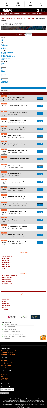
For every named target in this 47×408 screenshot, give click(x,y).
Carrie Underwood (7, 255)
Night (2, 39)
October (3, 74)
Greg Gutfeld (5, 298)
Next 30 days (4, 84)
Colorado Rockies (7, 277)
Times (3, 37)
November (4, 76)
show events (23, 248)
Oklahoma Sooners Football (8, 351)
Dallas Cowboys (6, 279)
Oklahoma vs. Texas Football (9, 354)
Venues (3, 50)
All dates (4, 78)
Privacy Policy (4, 378)
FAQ (2, 376)
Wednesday (4, 45)
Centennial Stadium (6, 55)
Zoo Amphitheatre (6, 367)
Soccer (3, 65)
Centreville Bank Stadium (8, 56)
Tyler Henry (5, 309)
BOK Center (4, 360)
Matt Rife (4, 307)
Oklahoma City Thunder (7, 352)
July (2, 70)
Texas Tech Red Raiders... (8, 289)
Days (2, 42)
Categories (4, 61)
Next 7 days (4, 82)
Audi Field (3, 54)
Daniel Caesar (5, 258)
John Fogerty (5, 264)
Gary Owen (5, 296)
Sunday (3, 44)
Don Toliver (5, 260)
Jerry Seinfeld (6, 299)
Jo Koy (4, 301)
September (4, 73)
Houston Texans (6, 281)
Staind (4, 268)
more (2, 59)
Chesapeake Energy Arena (8, 362)
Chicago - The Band (7, 256)
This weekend (5, 80)
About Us (3, 373)
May (2, 69)
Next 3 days (4, 81)
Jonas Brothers (6, 266)
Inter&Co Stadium (6, 58)
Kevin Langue (5, 303)
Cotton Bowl (4, 363)
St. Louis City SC (6, 285)
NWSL (2, 63)
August (3, 71)
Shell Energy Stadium (7, 52)
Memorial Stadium (6, 365)
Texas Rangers (6, 287)
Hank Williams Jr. (6, 262)
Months (3, 67)
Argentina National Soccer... (10, 275)
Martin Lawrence (6, 305)
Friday (2, 47)
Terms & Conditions (6, 380)
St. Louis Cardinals (7, 283)
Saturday (3, 48)
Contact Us (4, 374)
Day (2, 40)
